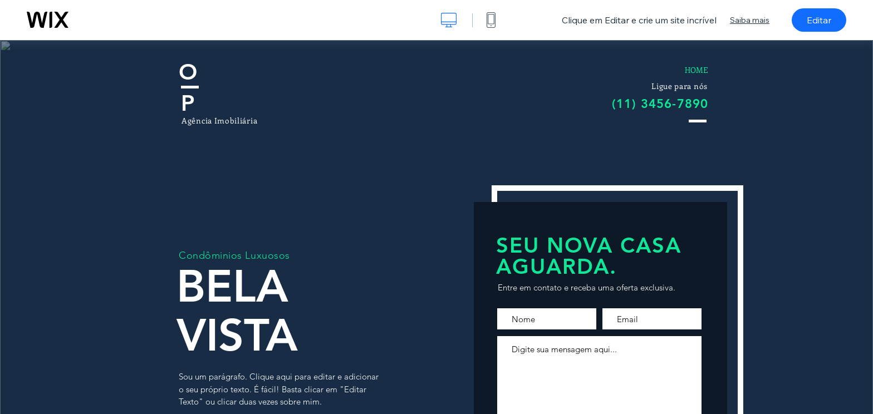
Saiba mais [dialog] (749, 20)
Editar (819, 20)
